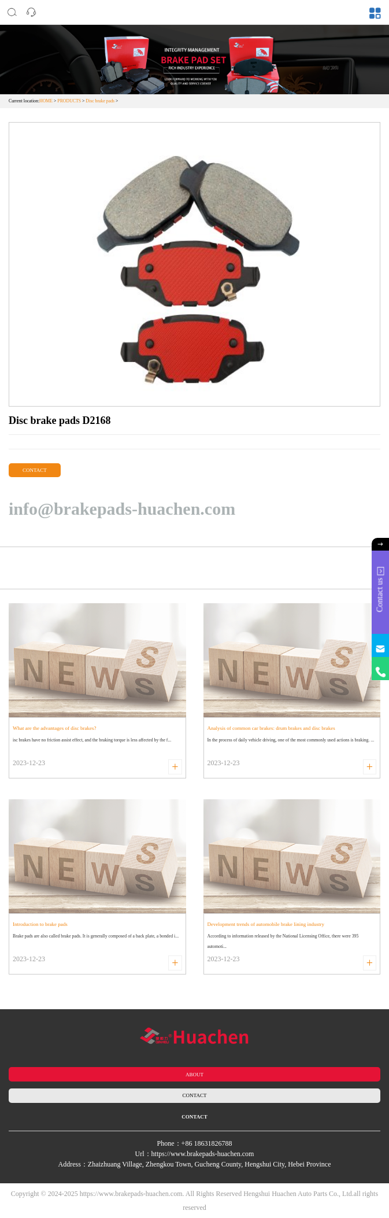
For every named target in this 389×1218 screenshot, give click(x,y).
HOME (46, 101)
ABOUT (194, 1074)
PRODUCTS (69, 101)
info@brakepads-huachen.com (122, 508)
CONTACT (35, 470)
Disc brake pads (100, 101)
